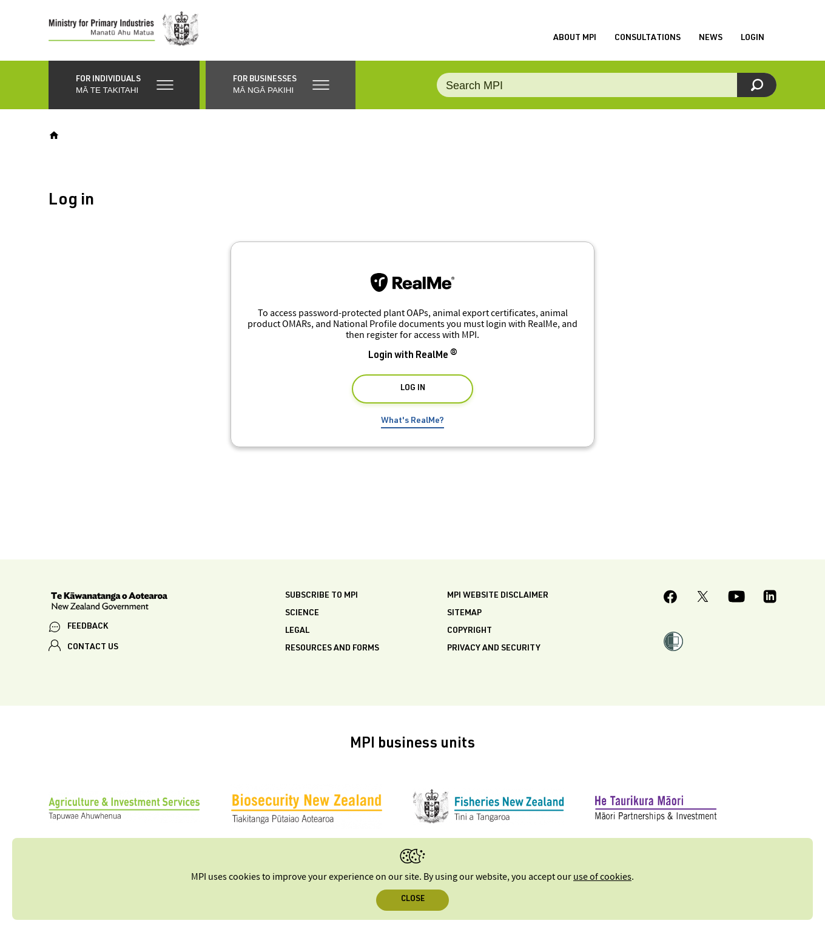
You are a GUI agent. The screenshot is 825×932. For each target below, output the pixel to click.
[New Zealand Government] (109, 602)
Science (302, 613)
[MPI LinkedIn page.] (769, 598)
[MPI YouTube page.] (736, 598)
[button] (124, 85)
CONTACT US (92, 647)
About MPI (574, 38)
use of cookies (602, 877)
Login (752, 38)
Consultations (648, 38)
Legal (297, 631)
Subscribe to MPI (321, 596)
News (710, 38)
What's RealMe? (412, 421)
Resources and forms (332, 648)
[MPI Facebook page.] (671, 598)
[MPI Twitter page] (703, 598)
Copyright (469, 631)
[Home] (54, 135)
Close (413, 899)
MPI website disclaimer (497, 596)
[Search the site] (606, 85)
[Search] (756, 85)
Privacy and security (493, 648)
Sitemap (464, 613)
